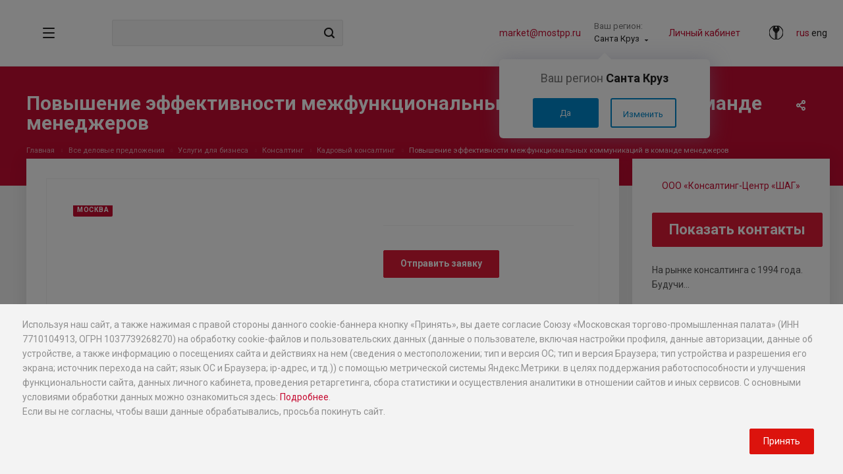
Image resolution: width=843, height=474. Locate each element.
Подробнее (304, 397)
